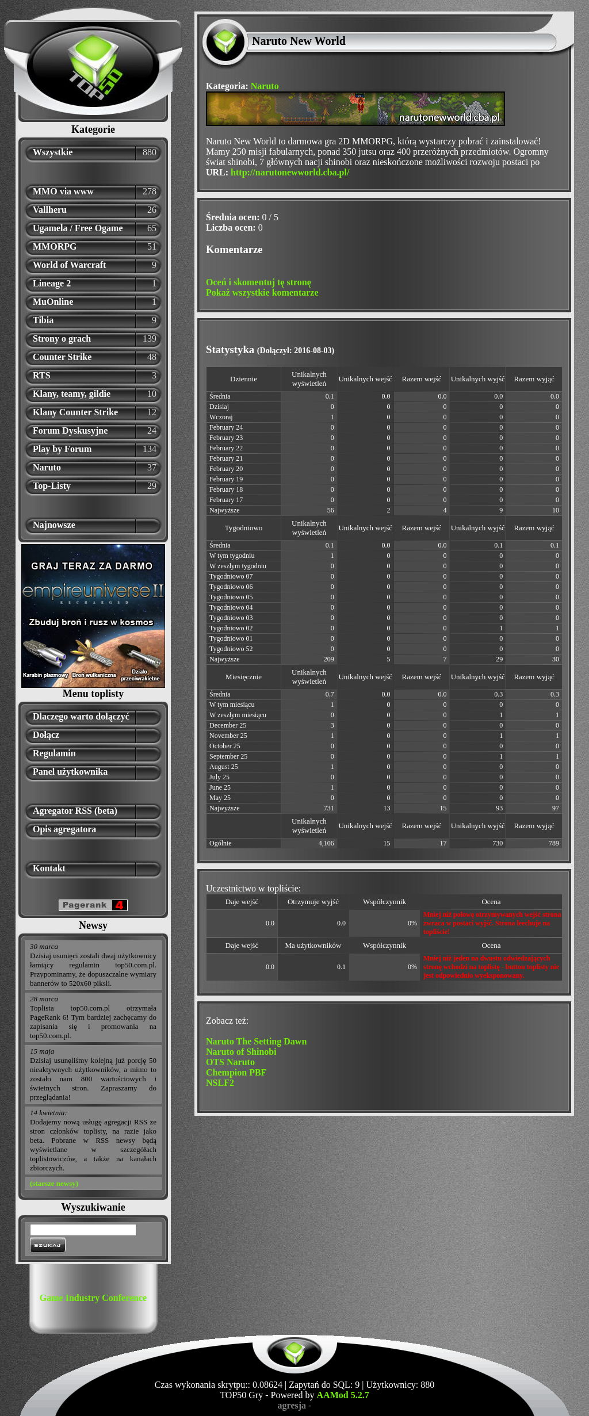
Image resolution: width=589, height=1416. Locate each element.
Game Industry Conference (93, 1298)
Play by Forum (62, 449)
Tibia (43, 320)
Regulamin (54, 753)
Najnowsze (54, 525)
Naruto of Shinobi (241, 1052)
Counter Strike (62, 357)
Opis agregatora (64, 829)
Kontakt (49, 868)
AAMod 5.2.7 (343, 1395)
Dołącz (46, 735)
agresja (292, 1405)
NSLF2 (220, 1083)
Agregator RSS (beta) (75, 811)
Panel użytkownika (70, 771)
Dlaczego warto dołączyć (81, 716)
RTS (42, 375)
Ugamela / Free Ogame (78, 228)
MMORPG (55, 246)
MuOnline (53, 302)
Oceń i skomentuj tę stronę (258, 282)
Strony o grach (62, 338)
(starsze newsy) (54, 1183)
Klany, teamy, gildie (71, 394)
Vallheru (50, 210)
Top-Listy (52, 486)
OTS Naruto (230, 1062)
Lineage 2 (52, 283)
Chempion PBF (236, 1072)
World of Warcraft (69, 265)
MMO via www (63, 191)
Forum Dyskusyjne (70, 430)
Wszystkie (52, 152)
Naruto (47, 467)
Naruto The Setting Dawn (256, 1041)
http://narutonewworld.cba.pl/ (290, 172)
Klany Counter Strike (75, 412)
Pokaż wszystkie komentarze (262, 292)
